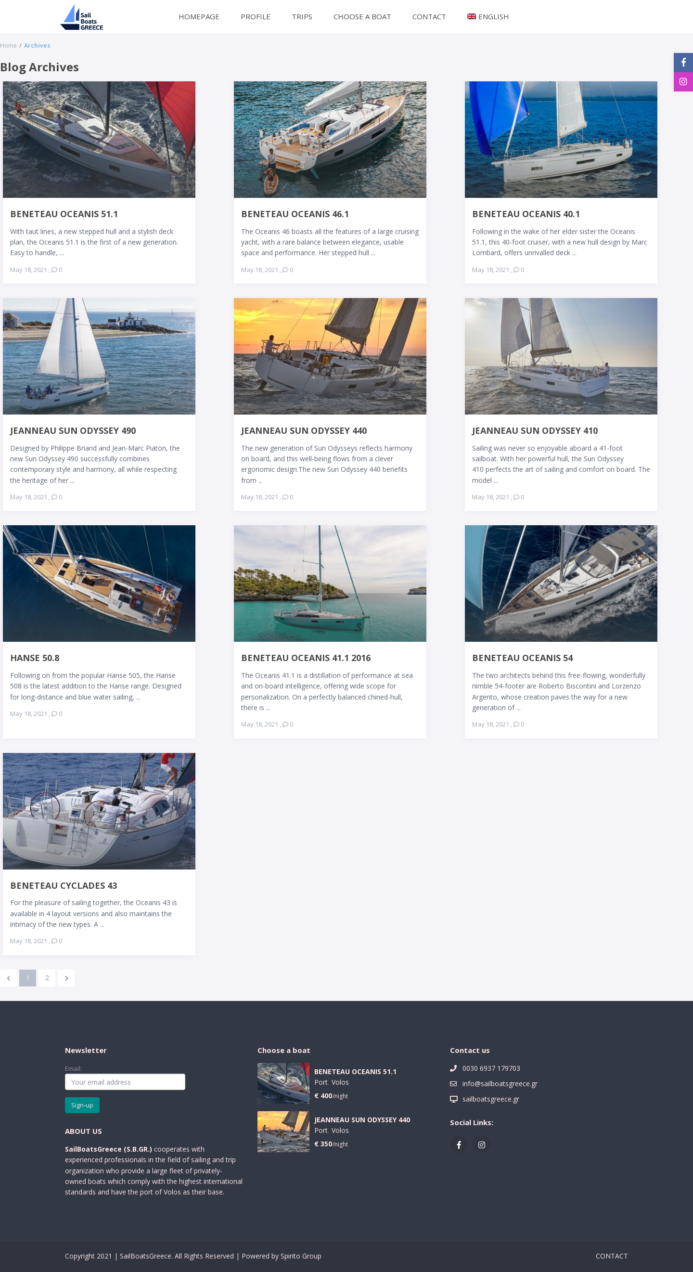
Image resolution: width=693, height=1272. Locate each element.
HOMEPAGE (199, 16)
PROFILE (255, 16)
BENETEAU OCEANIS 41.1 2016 (306, 657)
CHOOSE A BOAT (362, 16)
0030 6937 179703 (491, 1068)
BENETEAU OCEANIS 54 (522, 657)
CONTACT (429, 16)
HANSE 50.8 (34, 657)
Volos (340, 1082)
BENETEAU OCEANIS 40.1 (526, 213)
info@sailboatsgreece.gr (500, 1083)
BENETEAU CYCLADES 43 (63, 885)
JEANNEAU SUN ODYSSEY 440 (304, 430)
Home (8, 45)
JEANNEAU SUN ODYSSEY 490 (73, 430)
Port (321, 1082)
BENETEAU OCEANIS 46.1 (295, 213)
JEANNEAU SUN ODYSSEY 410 (535, 430)
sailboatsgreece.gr (490, 1098)
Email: (125, 1077)
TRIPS (302, 16)
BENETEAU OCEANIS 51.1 (64, 213)
